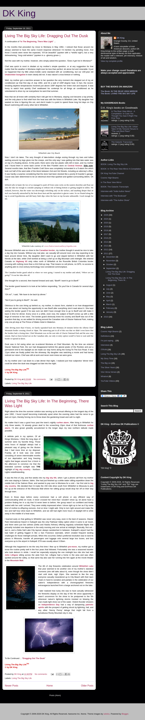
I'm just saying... (108, 340)
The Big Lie (106, 363)
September (111, 268)
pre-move (72, 547)
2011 (106, 253)
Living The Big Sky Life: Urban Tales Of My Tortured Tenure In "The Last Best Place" (124, 128)
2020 (106, 223)
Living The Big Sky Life (22, 383)
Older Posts (87, 685)
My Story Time (107, 358)
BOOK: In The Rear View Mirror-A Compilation (121, 169)
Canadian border (47, 250)
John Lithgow (11, 555)
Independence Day (51, 604)
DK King (19, 13)
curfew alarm (62, 422)
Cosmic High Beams (110, 178)
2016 (106, 238)
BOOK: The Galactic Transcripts (115, 187)
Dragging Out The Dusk (34, 658)
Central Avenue (75, 165)
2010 (106, 317)
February (110, 308)
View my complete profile (111, 61)
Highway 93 (21, 261)
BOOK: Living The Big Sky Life (114, 164)
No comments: (40, 379)
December (111, 257)
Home (50, 685)
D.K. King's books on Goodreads (119, 107)
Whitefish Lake (86, 566)
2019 (106, 226)
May (108, 296)
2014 (106, 242)
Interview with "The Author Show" (115, 200)
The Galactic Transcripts (121, 142)
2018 (106, 230)
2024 (106, 219)
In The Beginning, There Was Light (37, 41)
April (108, 300)
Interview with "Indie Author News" (115, 191)
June (108, 293)
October (110, 264)
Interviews (105, 345)
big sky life (51, 478)
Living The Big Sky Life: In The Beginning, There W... (119, 279)
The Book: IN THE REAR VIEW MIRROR (119, 91)
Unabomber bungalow (15, 74)
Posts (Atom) (55, 695)
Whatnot (104, 376)
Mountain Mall (16, 560)
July (108, 289)
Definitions (105, 336)
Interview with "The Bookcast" (114, 196)
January (110, 312)
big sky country (23, 469)
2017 (106, 234)
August (109, 285)
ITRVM (104, 349)
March (109, 304)
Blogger (125, 714)
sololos (106, 714)
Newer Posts (11, 685)
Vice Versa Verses (109, 372)
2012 (106, 249)
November (111, 260)
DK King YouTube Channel (112, 173)
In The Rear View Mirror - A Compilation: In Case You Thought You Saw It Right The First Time (124, 114)
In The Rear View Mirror (111, 182)
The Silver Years (108, 367)
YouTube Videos (108, 381)
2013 (106, 246)
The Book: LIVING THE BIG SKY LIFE (118, 93)
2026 (106, 215)
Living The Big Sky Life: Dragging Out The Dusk (46, 36)
